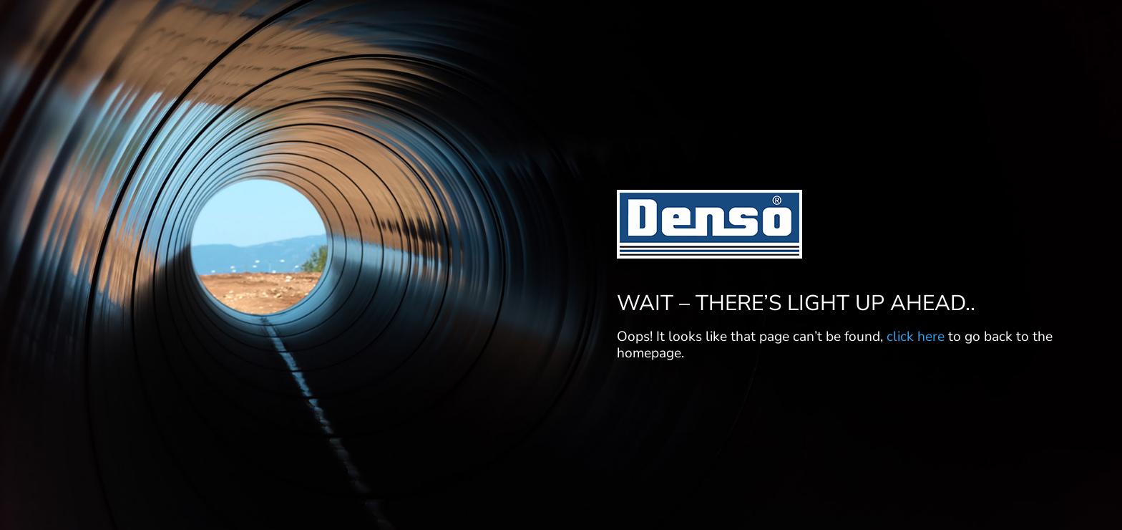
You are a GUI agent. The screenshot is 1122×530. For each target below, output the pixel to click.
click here (916, 336)
